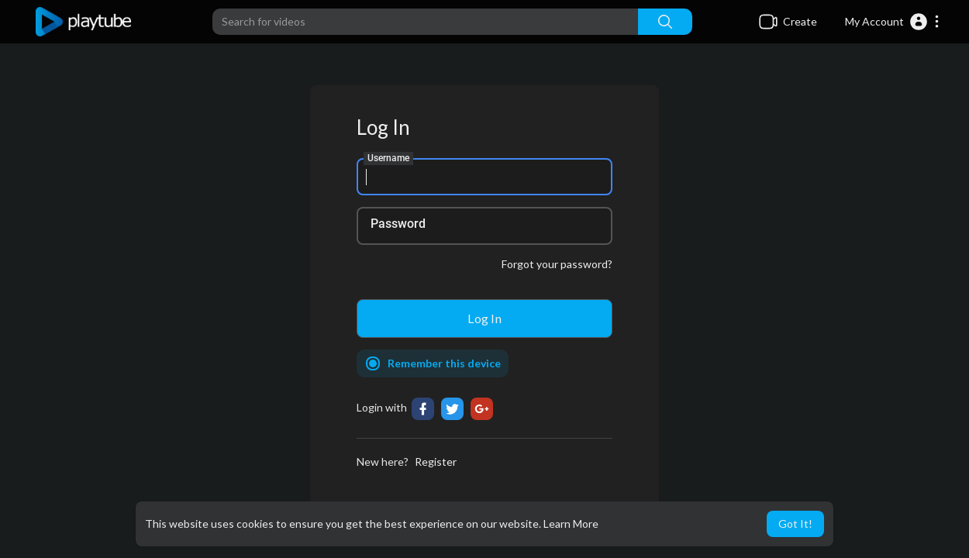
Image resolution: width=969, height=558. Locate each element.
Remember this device (444, 363)
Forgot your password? (557, 263)
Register (436, 461)
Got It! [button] (795, 523)
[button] (893, 22)
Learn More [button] (570, 523)
